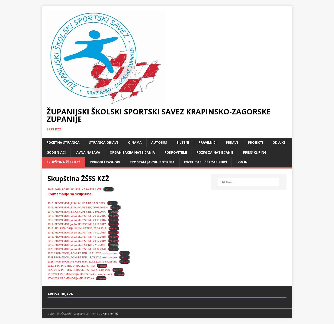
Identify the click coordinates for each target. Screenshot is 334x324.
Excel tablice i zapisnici (205, 162)
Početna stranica (63, 142)
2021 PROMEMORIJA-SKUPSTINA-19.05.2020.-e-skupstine (82, 257)
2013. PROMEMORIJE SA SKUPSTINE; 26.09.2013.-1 (78, 207)
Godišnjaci (56, 152)
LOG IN (241, 162)
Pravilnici (207, 142)
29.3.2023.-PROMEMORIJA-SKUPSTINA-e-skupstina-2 (80, 274)
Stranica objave (104, 142)
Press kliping (255, 152)
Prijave (232, 142)
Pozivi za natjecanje (215, 152)
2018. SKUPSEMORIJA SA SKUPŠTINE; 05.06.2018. (77, 228)
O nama (135, 142)
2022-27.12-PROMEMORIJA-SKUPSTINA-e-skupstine (79, 270)
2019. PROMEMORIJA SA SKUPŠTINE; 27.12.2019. (77, 244)
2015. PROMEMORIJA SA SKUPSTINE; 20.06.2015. (77, 215)
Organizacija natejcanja (132, 152)
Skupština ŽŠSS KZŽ (63, 162)
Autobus (159, 142)
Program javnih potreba (152, 162)
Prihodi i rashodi (105, 162)
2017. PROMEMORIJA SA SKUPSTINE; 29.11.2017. (77, 224)
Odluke (279, 142)
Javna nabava (87, 152)
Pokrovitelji (175, 152)
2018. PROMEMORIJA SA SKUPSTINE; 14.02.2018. (77, 232)
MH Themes (110, 314)
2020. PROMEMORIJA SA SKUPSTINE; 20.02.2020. (77, 249)
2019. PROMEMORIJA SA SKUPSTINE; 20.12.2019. (77, 241)
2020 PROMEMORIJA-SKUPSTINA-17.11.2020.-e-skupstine (82, 253)
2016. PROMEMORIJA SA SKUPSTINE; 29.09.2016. (77, 220)
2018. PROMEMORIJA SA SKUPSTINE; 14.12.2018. (77, 236)
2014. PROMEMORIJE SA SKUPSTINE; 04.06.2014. (77, 211)
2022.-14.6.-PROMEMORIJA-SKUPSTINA (71, 265)
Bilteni (183, 142)
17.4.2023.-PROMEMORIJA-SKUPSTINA (71, 278)
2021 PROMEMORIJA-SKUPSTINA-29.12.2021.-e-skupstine (82, 261)
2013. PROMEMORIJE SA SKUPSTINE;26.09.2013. (76, 203)
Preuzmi (108, 189)
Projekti (255, 142)
